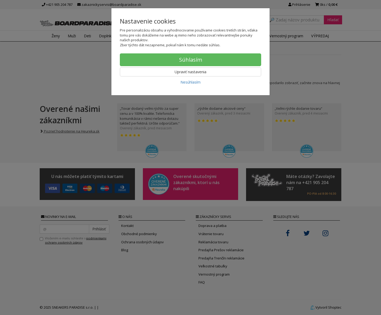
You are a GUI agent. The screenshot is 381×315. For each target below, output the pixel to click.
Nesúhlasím (190, 82)
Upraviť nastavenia (190, 71)
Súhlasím (190, 59)
